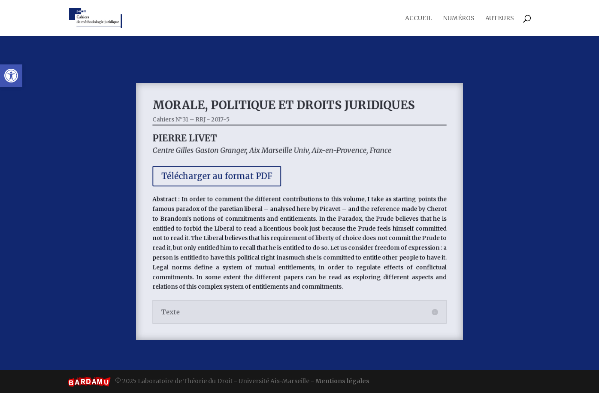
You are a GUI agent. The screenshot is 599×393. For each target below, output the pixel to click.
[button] (11, 75)
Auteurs (499, 18)
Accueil (418, 18)
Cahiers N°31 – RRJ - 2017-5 (199, 125)
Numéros (459, 18)
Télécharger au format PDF (222, 178)
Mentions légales (342, 381)
